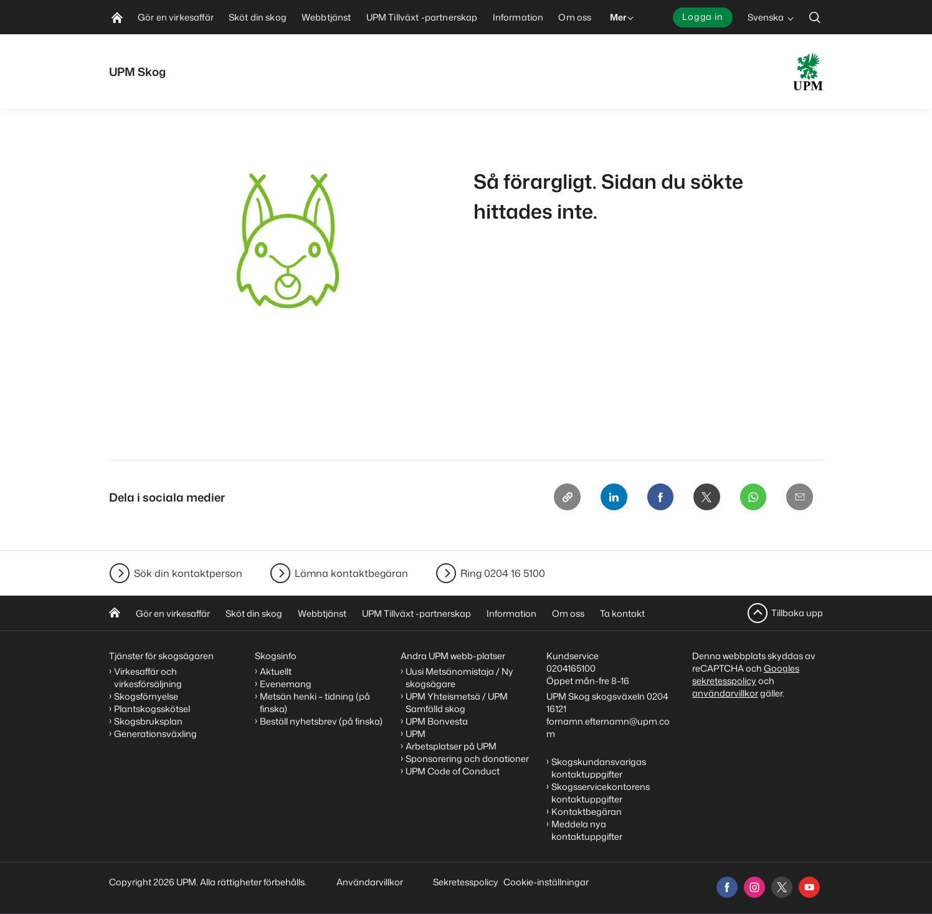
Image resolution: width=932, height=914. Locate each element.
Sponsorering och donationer (467, 758)
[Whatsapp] (752, 497)
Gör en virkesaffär (173, 613)
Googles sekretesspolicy (745, 674)
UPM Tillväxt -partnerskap (416, 613)
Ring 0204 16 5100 (502, 573)
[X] (704, 497)
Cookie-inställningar (546, 881)
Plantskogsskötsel (152, 708)
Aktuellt (276, 671)
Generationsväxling (155, 733)
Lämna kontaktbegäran (351, 573)
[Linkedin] (610, 497)
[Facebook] (657, 497)
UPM (416, 733)
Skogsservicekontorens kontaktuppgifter (600, 793)
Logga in (702, 16)
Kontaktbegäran (586, 811)
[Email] (799, 497)
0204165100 (571, 668)
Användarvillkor (370, 881)
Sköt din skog (254, 613)
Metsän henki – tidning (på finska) (315, 702)
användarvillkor (725, 693)
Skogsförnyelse (146, 696)
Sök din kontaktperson (188, 573)
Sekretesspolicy (465, 881)
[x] (781, 887)
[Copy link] (562, 497)
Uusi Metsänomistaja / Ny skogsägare (459, 677)
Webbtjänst (322, 613)
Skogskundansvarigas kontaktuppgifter (598, 768)
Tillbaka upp (797, 612)
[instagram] (754, 887)
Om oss (568, 613)
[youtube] (809, 887)
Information (511, 613)
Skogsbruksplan (148, 721)
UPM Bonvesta (437, 721)
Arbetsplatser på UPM (451, 746)
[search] (814, 17)
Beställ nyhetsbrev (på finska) (321, 721)
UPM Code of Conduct (453, 771)
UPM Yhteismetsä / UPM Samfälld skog (457, 702)
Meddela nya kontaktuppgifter (586, 830)
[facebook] (727, 887)
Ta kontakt (622, 613)
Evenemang (285, 683)
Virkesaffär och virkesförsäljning (149, 677)
